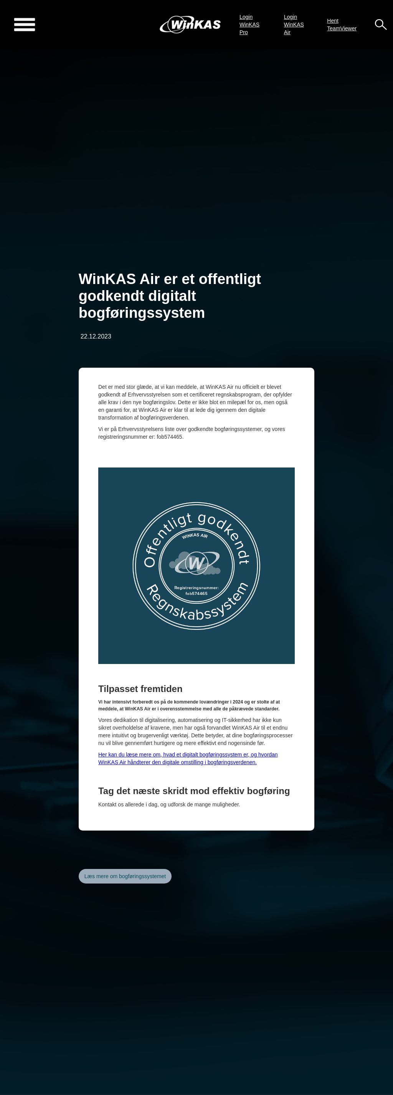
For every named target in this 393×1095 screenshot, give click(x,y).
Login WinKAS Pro (249, 24)
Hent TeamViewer (342, 24)
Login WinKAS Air (294, 24)
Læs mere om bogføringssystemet (125, 876)
